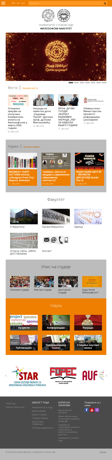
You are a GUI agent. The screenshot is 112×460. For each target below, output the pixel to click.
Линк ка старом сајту (15, 407)
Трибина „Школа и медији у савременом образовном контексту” (56, 176)
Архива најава (31, 146)
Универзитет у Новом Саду (56, 25)
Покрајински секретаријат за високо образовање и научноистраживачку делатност (69, 429)
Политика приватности (42, 427)
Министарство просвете (65, 411)
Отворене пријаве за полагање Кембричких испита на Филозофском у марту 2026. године (17, 118)
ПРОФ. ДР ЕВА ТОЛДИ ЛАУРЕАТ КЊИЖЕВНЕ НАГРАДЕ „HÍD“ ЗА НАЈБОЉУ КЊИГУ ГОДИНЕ (67, 117)
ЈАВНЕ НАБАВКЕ (39, 411)
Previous (5, 375)
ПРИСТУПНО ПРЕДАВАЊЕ (37, 422)
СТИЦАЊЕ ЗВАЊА (40, 418)
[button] (13, 57)
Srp (18, 3)
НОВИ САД (10, 403)
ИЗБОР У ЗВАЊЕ (39, 414)
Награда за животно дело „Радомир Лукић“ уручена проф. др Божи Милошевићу (43, 115)
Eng (23, 3)
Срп (13, 3)
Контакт (103, 452)
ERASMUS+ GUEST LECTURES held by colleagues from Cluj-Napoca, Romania (21, 176)
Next (106, 375)
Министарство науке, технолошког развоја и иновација (69, 418)
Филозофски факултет (56, 28)
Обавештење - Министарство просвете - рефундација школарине (92, 114)
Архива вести (30, 88)
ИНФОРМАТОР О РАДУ (42, 407)
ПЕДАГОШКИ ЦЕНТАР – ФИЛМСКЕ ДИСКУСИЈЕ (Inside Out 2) (89, 176)
